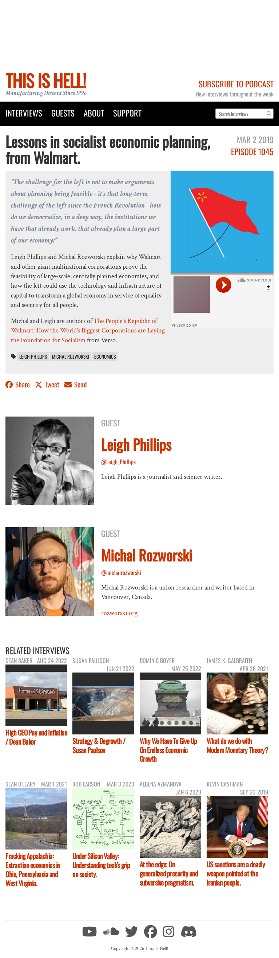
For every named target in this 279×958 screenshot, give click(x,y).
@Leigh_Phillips (118, 461)
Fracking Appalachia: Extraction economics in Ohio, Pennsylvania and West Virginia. (32, 869)
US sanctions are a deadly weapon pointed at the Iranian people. (236, 873)
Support (127, 113)
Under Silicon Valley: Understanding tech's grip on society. (101, 865)
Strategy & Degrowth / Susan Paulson (98, 745)
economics (105, 356)
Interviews (23, 113)
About (94, 113)
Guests (63, 113)
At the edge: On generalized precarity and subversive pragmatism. (169, 873)
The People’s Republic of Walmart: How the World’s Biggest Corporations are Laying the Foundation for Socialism (88, 330)
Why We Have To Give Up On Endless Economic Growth (168, 750)
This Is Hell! (45, 80)
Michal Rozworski (70, 356)
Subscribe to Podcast (236, 84)
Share (18, 384)
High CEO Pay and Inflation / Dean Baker (36, 737)
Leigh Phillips (33, 356)
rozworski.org (119, 613)
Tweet (48, 384)
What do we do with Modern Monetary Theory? (237, 745)
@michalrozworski (121, 572)
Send (75, 384)
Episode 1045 (252, 151)
